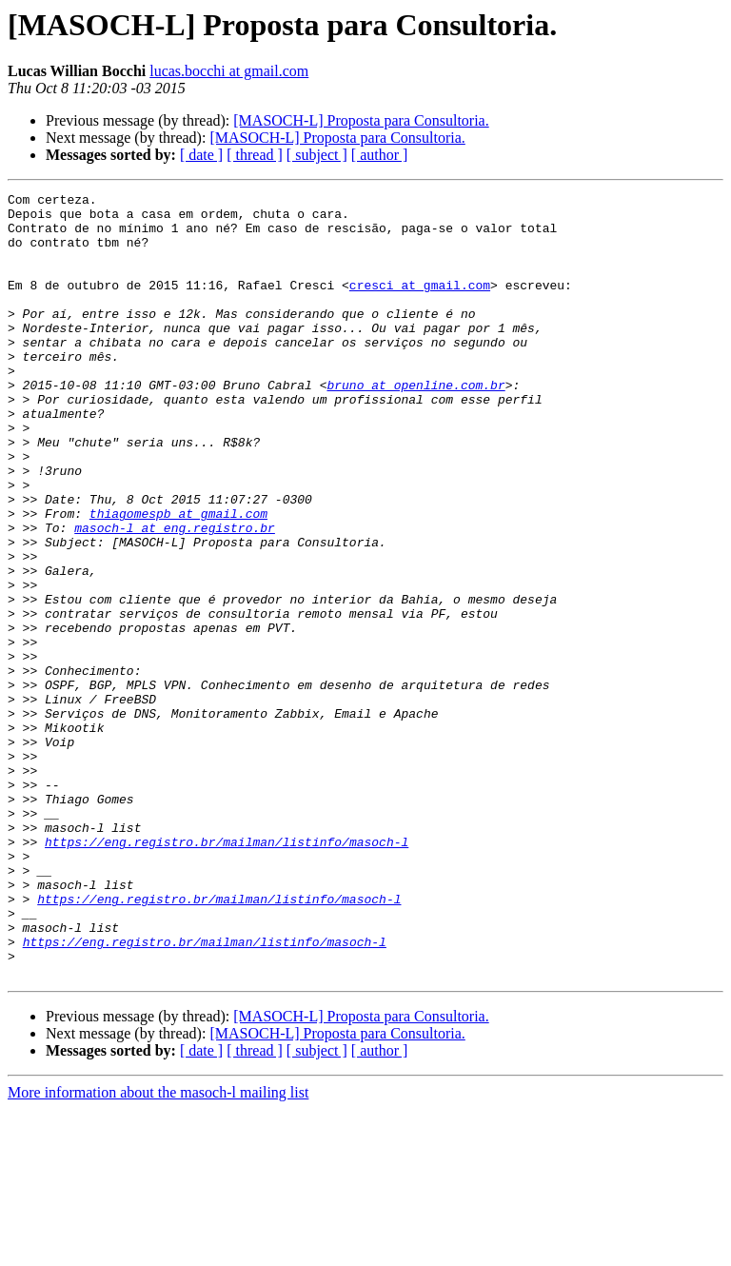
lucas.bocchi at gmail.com (228, 71)
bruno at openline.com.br (415, 424)
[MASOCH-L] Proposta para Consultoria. (360, 120)
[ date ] (201, 155)
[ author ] (379, 155)
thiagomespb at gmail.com (178, 578)
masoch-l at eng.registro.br (174, 595)
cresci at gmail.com (419, 304)
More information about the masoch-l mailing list (158, 1249)
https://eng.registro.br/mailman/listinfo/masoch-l (226, 972)
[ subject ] (316, 155)
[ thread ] (255, 155)
